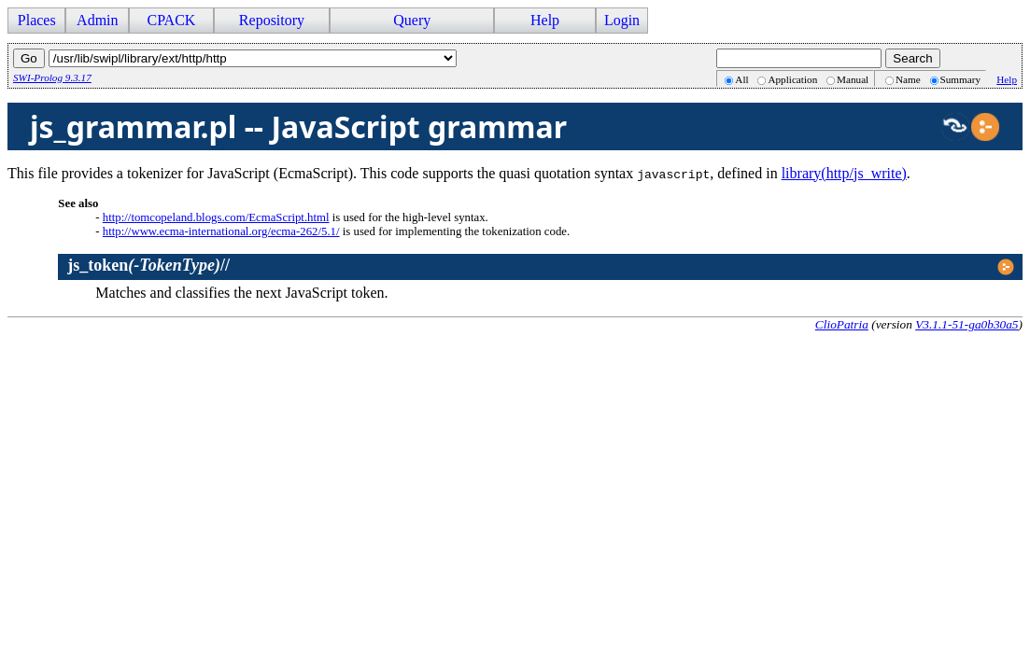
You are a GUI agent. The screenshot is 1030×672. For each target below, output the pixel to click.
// (148, 265)
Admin (97, 20)
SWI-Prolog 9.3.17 (52, 77)
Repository (271, 20)
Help (544, 20)
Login (622, 20)
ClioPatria (841, 324)
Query (411, 20)
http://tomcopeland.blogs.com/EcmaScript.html (216, 217)
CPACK (171, 20)
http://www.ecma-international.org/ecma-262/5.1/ (221, 231)
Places (37, 20)
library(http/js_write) (844, 173)
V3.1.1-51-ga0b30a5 (966, 324)
